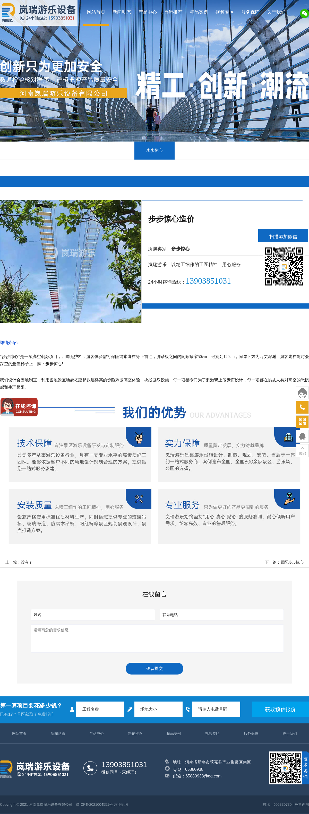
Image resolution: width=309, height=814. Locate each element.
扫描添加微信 (283, 236)
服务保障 (250, 12)
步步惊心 (154, 150)
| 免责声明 (301, 804)
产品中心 (147, 12)
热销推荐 (173, 12)
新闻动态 (122, 12)
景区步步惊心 (292, 562)
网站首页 (96, 12)
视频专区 (225, 12)
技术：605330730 (277, 804)
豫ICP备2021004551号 (94, 804)
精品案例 (199, 12)
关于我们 (276, 12)
